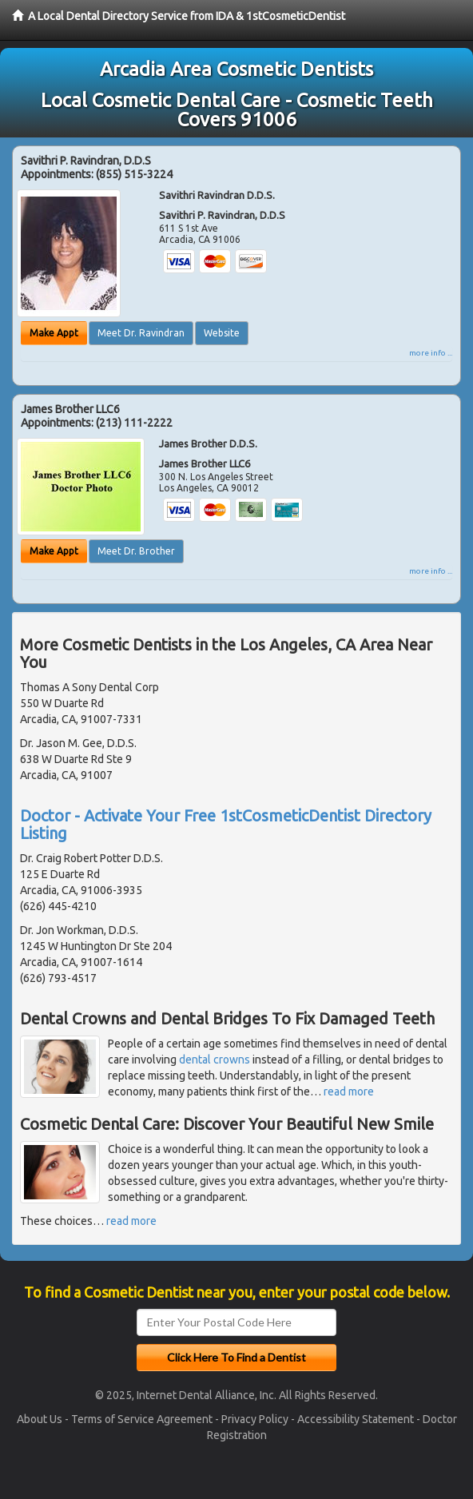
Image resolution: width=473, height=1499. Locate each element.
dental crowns (214, 1059)
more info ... (430, 352)
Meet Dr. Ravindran (141, 333)
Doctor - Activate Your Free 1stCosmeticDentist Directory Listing (225, 824)
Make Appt (54, 333)
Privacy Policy (254, 1419)
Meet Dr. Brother (136, 551)
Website (222, 333)
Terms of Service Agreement (142, 1419)
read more (349, 1091)
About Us (39, 1419)
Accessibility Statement (355, 1419)
